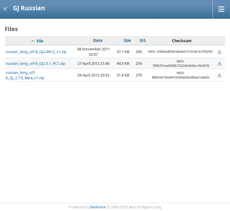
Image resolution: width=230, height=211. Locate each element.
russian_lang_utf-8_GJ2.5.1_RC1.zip (35, 63)
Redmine (98, 207)
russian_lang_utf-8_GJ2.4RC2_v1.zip (36, 51)
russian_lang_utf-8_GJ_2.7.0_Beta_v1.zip (25, 75)
